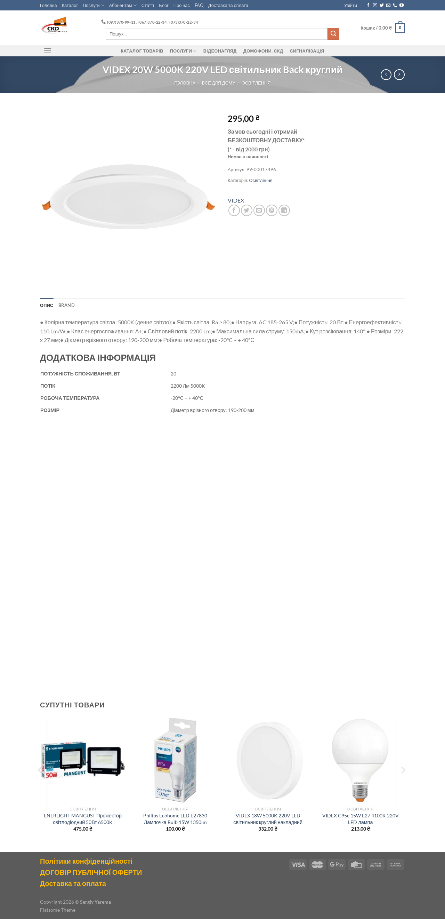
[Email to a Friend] (259, 210)
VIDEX (236, 200)
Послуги (93, 5)
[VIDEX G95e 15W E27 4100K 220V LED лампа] (361, 760)
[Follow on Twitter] (382, 5)
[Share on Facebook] (234, 210)
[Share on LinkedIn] (284, 210)
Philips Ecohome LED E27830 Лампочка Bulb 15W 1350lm (175, 819)
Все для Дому (218, 83)
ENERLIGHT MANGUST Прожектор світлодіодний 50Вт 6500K (83, 819)
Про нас (181, 5)
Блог (164, 5)
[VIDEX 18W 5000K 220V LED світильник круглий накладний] (268, 760)
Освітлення (256, 83)
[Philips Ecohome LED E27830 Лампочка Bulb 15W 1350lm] (175, 760)
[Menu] (47, 51)
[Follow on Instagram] (375, 5)
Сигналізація (307, 51)
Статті (147, 5)
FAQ (199, 5)
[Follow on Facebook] (368, 5)
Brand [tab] (66, 305)
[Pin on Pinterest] (271, 210)
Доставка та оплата (228, 5)
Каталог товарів (142, 51)
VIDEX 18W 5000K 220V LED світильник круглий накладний (267, 819)
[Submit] (333, 34)
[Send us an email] (388, 5)
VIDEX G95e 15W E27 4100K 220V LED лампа (360, 819)
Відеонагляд (220, 51)
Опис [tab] (47, 305)
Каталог (70, 5)
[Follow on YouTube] (401, 5)
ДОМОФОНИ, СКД (263, 51)
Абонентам (123, 5)
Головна (48, 5)
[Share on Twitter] (246, 210)
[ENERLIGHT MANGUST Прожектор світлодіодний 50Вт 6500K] (83, 760)
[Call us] (395, 5)
